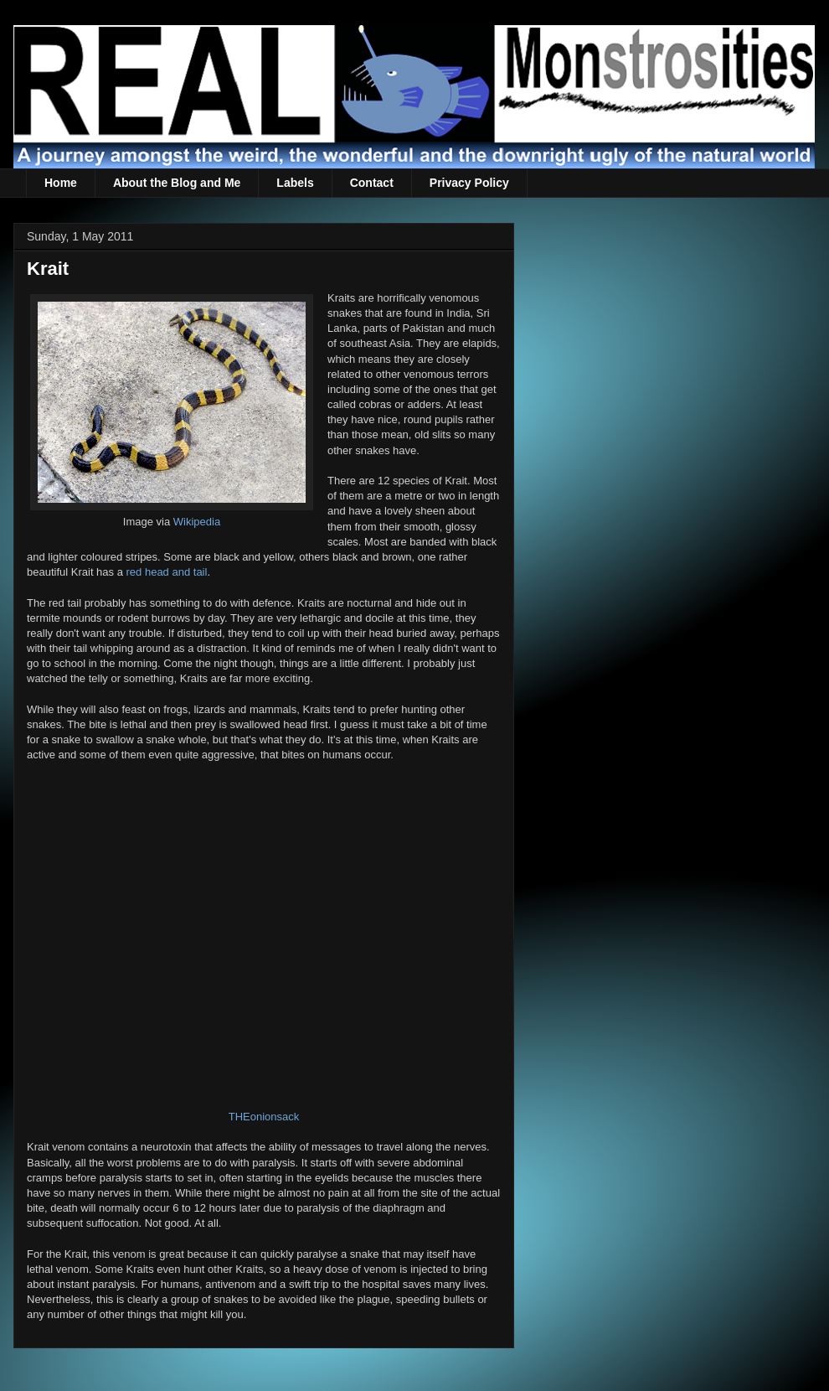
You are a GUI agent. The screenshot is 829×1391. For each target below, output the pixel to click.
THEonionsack (264, 1116)
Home (60, 182)
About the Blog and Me (176, 182)
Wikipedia (196, 521)
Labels (294, 182)
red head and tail (167, 572)
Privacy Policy (469, 182)
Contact (372, 182)
